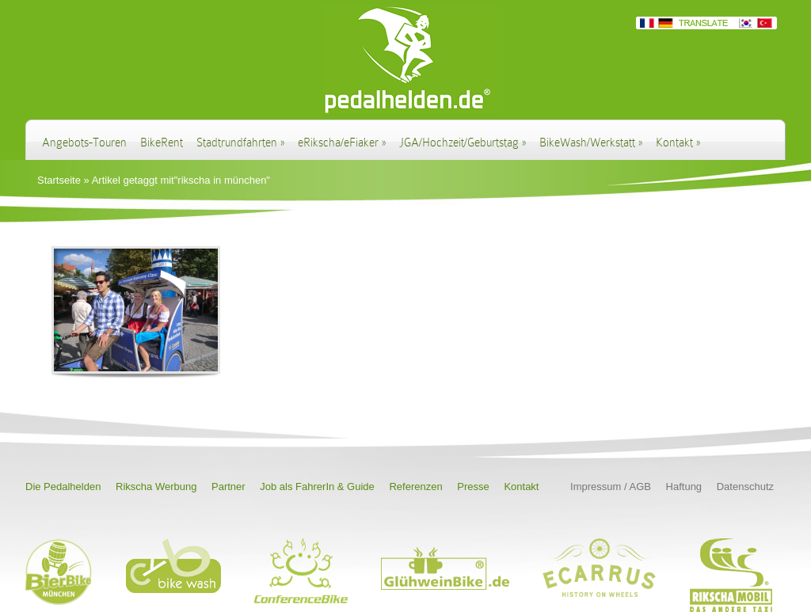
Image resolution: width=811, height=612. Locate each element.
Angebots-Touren (84, 142)
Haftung (684, 486)
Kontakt (678, 142)
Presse (473, 486)
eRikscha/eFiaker (342, 142)
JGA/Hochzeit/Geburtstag (462, 142)
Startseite (59, 180)
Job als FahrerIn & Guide (317, 486)
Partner (228, 486)
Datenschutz (745, 486)
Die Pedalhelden (63, 486)
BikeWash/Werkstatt (590, 142)
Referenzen (415, 486)
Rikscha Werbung (156, 486)
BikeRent (161, 142)
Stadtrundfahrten (240, 142)
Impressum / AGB (610, 486)
